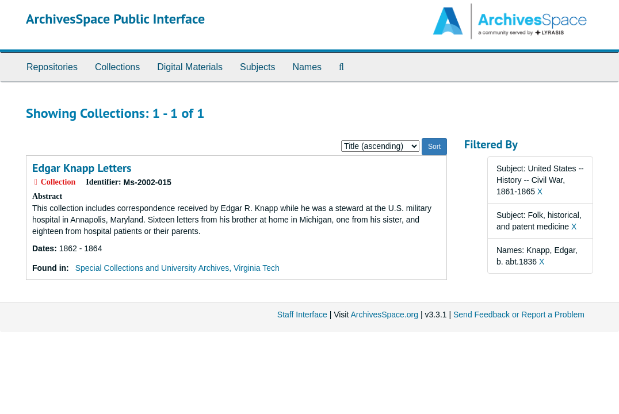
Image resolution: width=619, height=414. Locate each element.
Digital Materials (190, 67)
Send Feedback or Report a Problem (518, 314)
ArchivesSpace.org (384, 314)
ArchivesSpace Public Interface (115, 19)
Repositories (52, 67)
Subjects (257, 67)
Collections (117, 67)
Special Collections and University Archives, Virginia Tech (177, 268)
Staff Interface (302, 314)
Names (307, 67)
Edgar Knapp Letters (82, 167)
